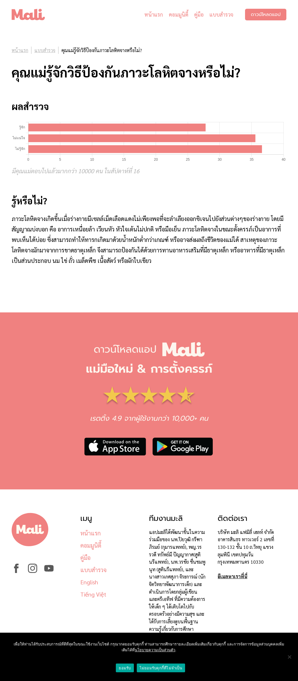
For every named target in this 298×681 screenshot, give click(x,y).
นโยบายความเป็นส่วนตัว (155, 650)
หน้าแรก (153, 14)
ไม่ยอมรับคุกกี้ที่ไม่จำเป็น (161, 668)
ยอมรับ (125, 668)
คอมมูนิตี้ (178, 14)
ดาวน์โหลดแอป (266, 14)
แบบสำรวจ (221, 14)
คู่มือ (199, 14)
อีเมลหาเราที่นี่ (232, 576)
